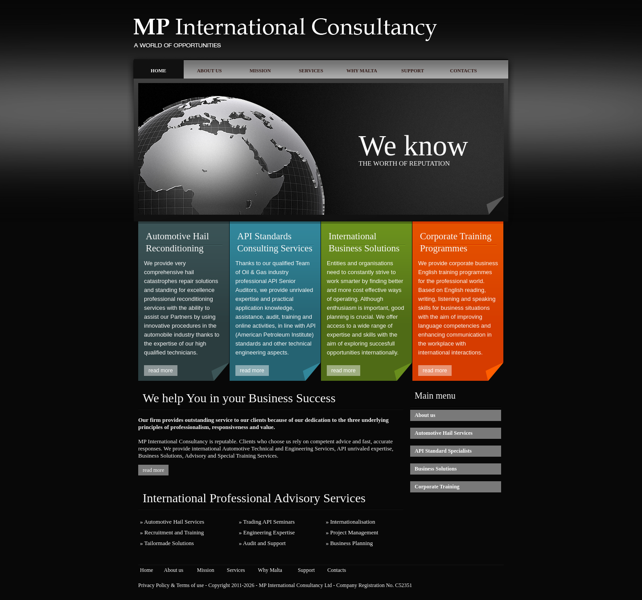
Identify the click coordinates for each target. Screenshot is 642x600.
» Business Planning (349, 543)
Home (146, 570)
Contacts (336, 570)
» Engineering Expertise (267, 532)
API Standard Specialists (443, 451)
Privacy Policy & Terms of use (171, 585)
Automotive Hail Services (444, 433)
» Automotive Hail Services (172, 521)
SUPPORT (412, 70)
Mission (205, 570)
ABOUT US (209, 70)
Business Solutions (436, 469)
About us (425, 415)
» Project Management (352, 532)
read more (160, 370)
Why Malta (270, 570)
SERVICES (311, 70)
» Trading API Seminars (267, 521)
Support (306, 570)
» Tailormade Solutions (167, 543)
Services (236, 570)
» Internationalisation (350, 521)
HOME (158, 70)
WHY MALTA (361, 70)
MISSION (260, 70)
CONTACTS (463, 70)
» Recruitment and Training (172, 532)
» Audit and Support (262, 543)
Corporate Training (437, 486)
